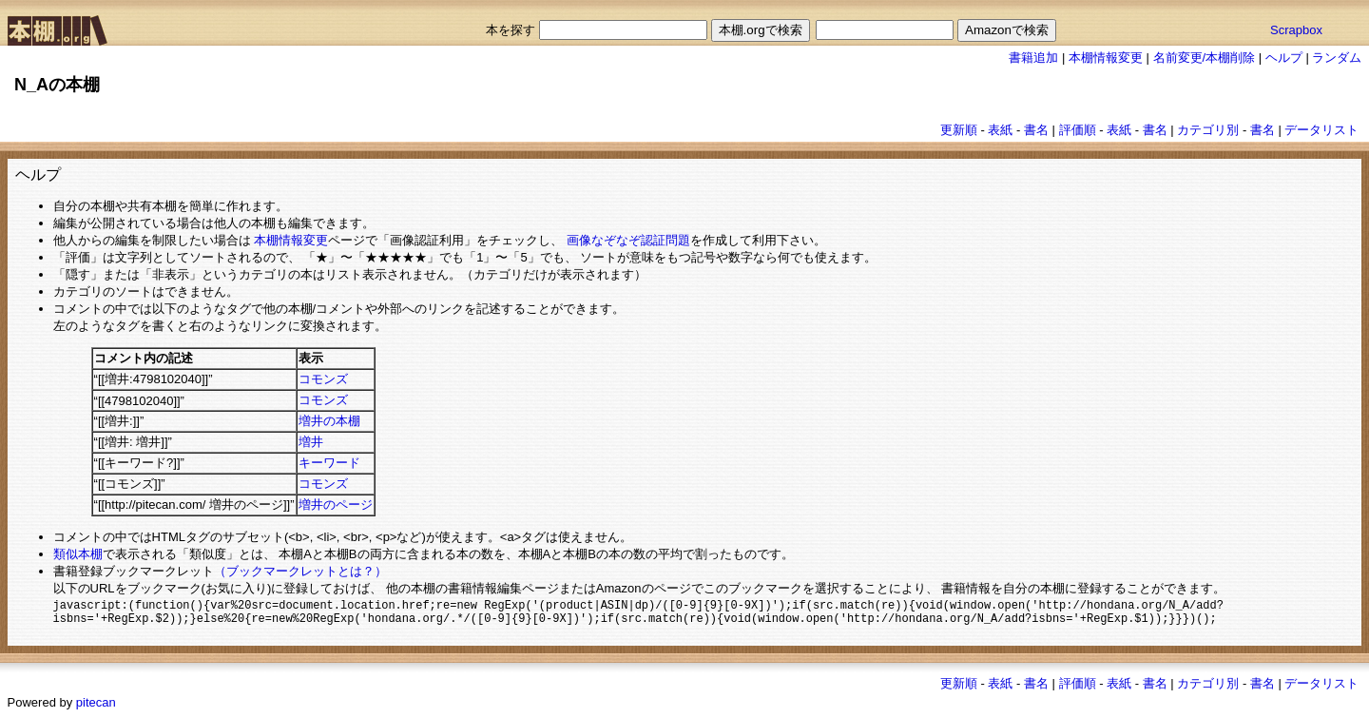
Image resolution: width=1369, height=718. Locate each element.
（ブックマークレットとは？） (300, 571)
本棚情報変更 (1106, 57)
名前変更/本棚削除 (1204, 57)
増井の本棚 (329, 421)
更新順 (958, 130)
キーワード (329, 463)
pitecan (96, 706)
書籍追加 (1033, 57)
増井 (311, 442)
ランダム (1336, 57)
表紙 (1000, 130)
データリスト (1321, 130)
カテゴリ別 (1208, 130)
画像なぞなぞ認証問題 (628, 240)
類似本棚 (78, 554)
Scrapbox (1296, 30)
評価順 (1077, 130)
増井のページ (336, 504)
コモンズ (323, 379)
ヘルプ (1283, 57)
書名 (1036, 130)
